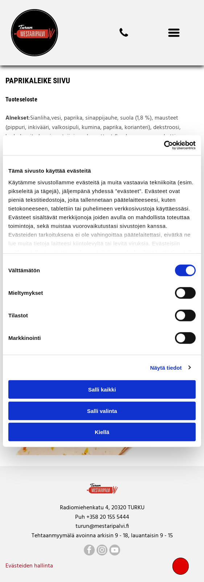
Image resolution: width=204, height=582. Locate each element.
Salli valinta (102, 411)
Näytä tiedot (166, 367)
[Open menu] (174, 33)
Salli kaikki (102, 389)
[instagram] (102, 551)
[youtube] (114, 551)
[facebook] (89, 551)
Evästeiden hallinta (29, 566)
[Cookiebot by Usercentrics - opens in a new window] (164, 145)
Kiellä (102, 432)
